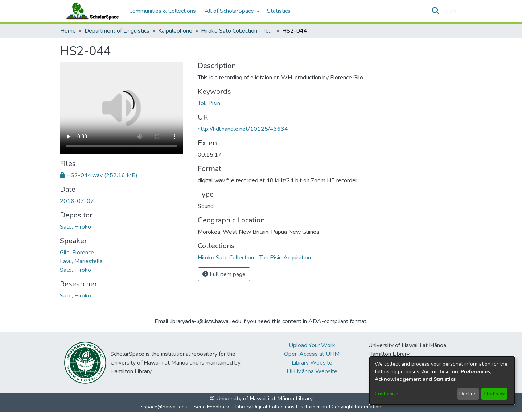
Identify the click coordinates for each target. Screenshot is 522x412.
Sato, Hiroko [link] (75, 227)
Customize (386, 393)
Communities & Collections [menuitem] (162, 11)
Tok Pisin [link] (209, 103)
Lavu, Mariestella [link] (81, 261)
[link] (98, 175)
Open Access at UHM (312, 354)
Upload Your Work (312, 345)
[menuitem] (231, 11)
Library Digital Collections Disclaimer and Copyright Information (308, 406)
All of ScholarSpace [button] (229, 11)
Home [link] (68, 31)
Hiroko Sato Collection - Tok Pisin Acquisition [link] (237, 31)
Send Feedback (211, 406)
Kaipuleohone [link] (175, 31)
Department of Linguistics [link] (117, 31)
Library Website (312, 363)
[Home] (91, 11)
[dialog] (442, 381)
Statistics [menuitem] (279, 11)
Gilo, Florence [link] (77, 253)
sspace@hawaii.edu (164, 406)
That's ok (494, 393)
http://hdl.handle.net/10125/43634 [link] (243, 129)
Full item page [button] (224, 274)
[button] (435, 11)
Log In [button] (450, 11)
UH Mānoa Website (312, 371)
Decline (468, 393)
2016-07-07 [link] (77, 201)
